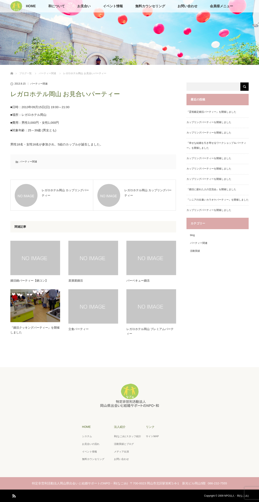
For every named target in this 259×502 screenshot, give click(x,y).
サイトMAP (152, 436)
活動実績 (195, 250)
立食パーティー (78, 329)
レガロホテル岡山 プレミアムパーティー (150, 331)
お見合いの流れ (90, 444)
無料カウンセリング (150, 6)
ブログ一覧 (25, 73)
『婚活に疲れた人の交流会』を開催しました (211, 189)
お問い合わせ (187, 6)
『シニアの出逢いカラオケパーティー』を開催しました (217, 199)
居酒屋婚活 (75, 280)
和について (56, 6)
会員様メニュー (221, 6)
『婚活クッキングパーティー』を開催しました (35, 330)
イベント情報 (113, 6)
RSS (13, 495)
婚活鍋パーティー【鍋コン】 (29, 280)
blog (192, 235)
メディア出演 (121, 451)
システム (87, 436)
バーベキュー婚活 (138, 280)
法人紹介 (120, 426)
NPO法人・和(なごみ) (236, 495)
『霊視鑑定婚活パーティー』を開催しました (211, 111)
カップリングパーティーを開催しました (208, 122)
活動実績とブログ (124, 444)
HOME (31, 6)
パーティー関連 (47, 73)
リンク (150, 426)
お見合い (84, 6)
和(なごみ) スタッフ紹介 (127, 436)
